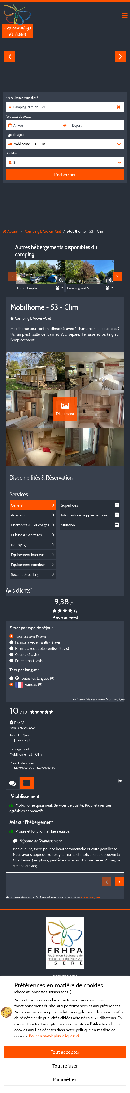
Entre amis (29, 667)
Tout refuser (65, 1066)
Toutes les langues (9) (37, 685)
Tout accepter (65, 1052)
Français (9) (33, 691)
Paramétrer (65, 1079)
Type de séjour (15, 135)
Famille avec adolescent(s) (42, 655)
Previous (9, 56)
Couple (27, 661)
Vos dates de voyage (18, 116)
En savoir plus (90, 904)
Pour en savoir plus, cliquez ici (54, 1035)
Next (120, 56)
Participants (13, 153)
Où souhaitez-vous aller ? (22, 98)
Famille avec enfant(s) (38, 648)
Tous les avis (31, 642)
